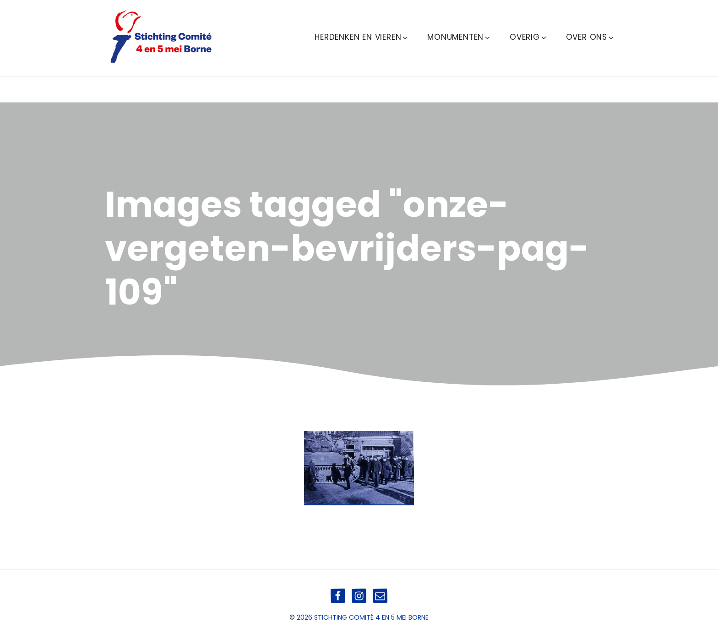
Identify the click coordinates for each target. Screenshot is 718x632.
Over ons (590, 37)
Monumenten (459, 37)
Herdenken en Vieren (362, 37)
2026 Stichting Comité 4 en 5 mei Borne (363, 617)
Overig (529, 37)
